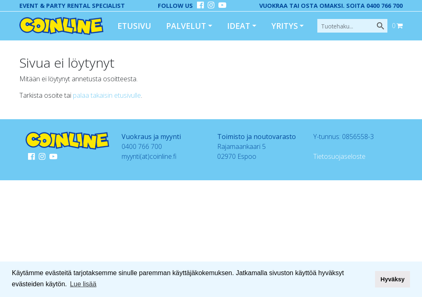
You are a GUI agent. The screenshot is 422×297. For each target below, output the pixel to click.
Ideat (238, 25)
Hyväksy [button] (392, 279)
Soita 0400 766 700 (374, 5)
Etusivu (134, 25)
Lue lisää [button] (83, 284)
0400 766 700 (142, 146)
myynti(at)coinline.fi (149, 156)
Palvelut (186, 25)
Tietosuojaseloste (339, 156)
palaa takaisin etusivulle (107, 95)
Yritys (284, 25)
